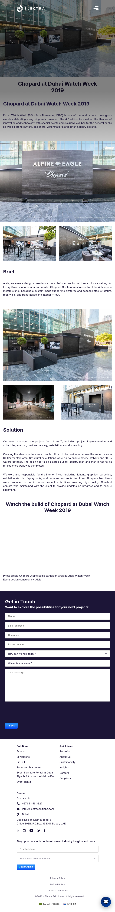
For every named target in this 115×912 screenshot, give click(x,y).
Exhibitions (23, 756)
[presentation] (29, 713)
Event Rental (24, 781)
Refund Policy (57, 884)
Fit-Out (21, 762)
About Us (65, 756)
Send (12, 725)
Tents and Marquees (29, 767)
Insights (64, 767)
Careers (64, 772)
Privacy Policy (57, 878)
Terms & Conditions (57, 890)
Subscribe (27, 867)
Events (21, 751)
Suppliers (65, 778)
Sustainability (67, 762)
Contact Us (23, 798)
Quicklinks (65, 746)
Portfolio (64, 751)
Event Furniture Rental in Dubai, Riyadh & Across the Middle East (36, 774)
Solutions (22, 746)
